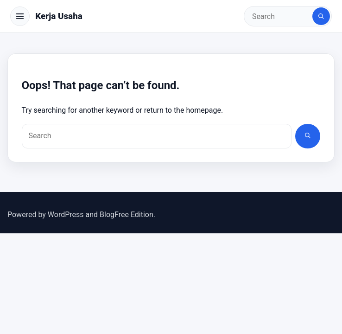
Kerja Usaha (58, 16)
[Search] (321, 16)
